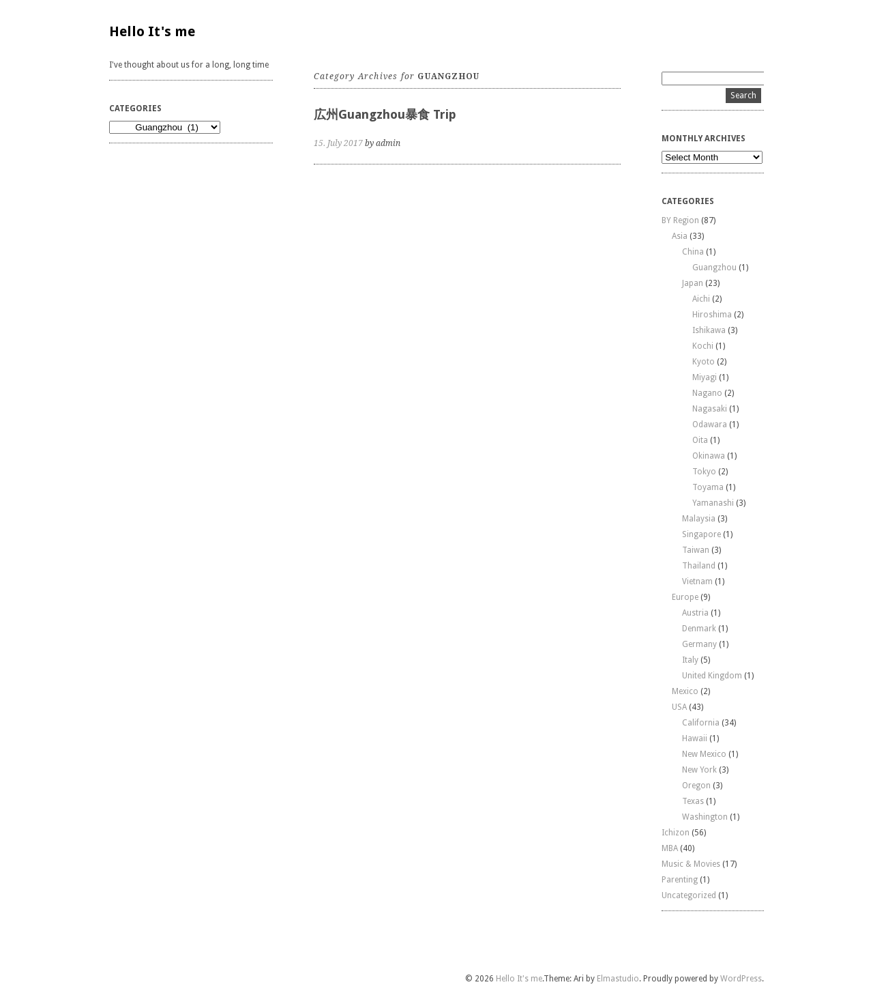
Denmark (699, 628)
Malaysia (698, 518)
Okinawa (708, 456)
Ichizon (676, 832)
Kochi (702, 346)
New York (699, 770)
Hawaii (694, 738)
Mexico (685, 691)
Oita (700, 440)
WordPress (741, 978)
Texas (693, 801)
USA (679, 707)
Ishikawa (709, 330)
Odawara (709, 424)
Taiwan (695, 550)
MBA (670, 848)
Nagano (707, 393)
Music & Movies (691, 864)
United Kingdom (712, 675)
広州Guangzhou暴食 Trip (385, 114)
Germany (699, 644)
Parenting (680, 880)
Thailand (698, 566)
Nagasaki (709, 409)
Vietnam (697, 581)
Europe (685, 597)
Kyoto (703, 362)
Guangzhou (714, 267)
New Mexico (704, 754)
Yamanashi (713, 503)
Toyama (708, 487)
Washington (705, 817)
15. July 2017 (338, 143)
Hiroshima (712, 314)
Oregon (696, 785)
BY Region (680, 220)
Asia (679, 236)
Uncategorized (689, 895)
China (693, 252)
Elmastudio (618, 978)
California (701, 723)
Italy (690, 660)
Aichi (701, 299)
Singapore (701, 534)
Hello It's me (152, 31)
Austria (695, 613)
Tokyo (704, 471)
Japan (692, 283)
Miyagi (704, 377)
